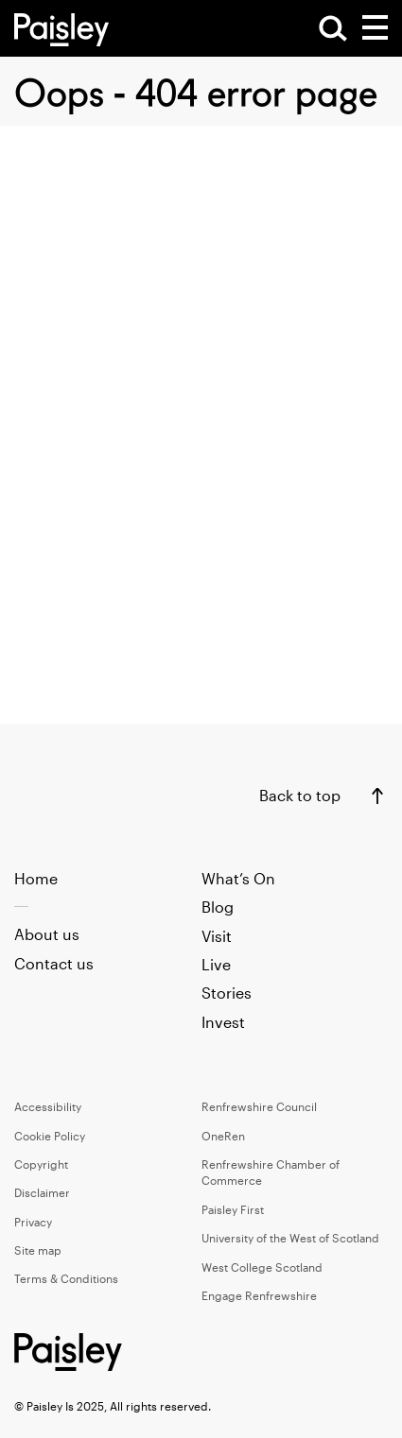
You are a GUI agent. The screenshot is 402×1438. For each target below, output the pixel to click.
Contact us (54, 963)
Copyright (41, 1164)
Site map (37, 1250)
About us (46, 934)
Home (36, 878)
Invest (223, 1022)
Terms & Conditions (66, 1278)
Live (216, 964)
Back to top (300, 795)
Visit (216, 936)
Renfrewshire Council (259, 1106)
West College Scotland (262, 1267)
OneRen (223, 1135)
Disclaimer (42, 1192)
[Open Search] (333, 28)
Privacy (33, 1221)
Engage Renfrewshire (259, 1295)
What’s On (238, 878)
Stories (226, 992)
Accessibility (47, 1106)
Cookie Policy (49, 1135)
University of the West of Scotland (290, 1237)
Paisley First (232, 1209)
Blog (217, 907)
